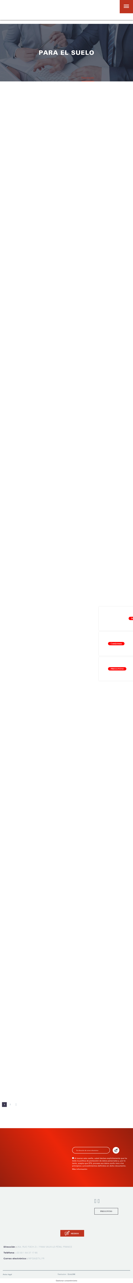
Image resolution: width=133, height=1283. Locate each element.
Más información (79, 1169)
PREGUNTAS (106, 1211)
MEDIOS (75, 1233)
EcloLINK (71, 1274)
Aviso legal (7, 1274)
